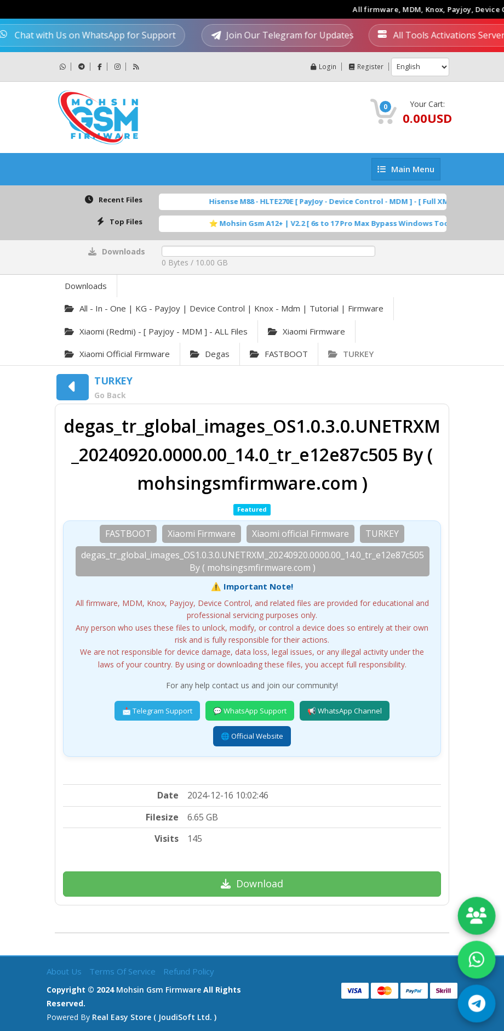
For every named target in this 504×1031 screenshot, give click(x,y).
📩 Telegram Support (157, 711)
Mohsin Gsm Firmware (158, 988)
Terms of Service (123, 970)
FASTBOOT (279, 353)
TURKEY (351, 353)
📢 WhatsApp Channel (344, 711)
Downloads (86, 285)
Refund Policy (188, 970)
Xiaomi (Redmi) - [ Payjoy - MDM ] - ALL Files (156, 331)
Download (252, 883)
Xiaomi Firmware (306, 331)
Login (324, 67)
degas (210, 353)
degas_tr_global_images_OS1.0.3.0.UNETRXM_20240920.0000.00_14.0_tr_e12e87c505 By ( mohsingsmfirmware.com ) (252, 561)
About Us (65, 970)
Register (366, 67)
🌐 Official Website (252, 736)
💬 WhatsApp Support (250, 711)
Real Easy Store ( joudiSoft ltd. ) (154, 1016)
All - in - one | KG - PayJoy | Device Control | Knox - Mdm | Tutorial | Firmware (224, 308)
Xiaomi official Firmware (117, 353)
